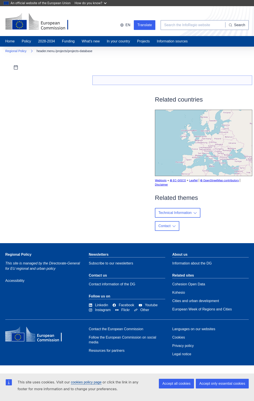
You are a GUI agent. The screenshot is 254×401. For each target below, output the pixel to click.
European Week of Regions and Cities (202, 309)
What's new (91, 41)
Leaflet (193, 180)
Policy (26, 41)
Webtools (161, 180)
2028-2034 (46, 41)
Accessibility (14, 281)
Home (10, 41)
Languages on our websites (193, 329)
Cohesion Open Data (188, 284)
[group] (203, 143)
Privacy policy (183, 346)
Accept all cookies (176, 383)
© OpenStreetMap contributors (219, 180)
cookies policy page (86, 382)
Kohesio (178, 292)
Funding (68, 41)
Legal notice (181, 354)
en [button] (125, 25)
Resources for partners (107, 350)
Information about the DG (192, 263)
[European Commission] (37, 335)
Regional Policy (16, 51)
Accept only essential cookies (222, 383)
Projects (143, 41)
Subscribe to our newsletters (111, 263)
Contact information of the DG (112, 284)
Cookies (178, 337)
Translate (144, 25)
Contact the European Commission (116, 329)
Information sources (172, 41)
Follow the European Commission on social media (122, 339)
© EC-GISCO (178, 180)
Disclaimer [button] (161, 184)
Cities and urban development (195, 301)
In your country (118, 41)
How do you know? (91, 3)
